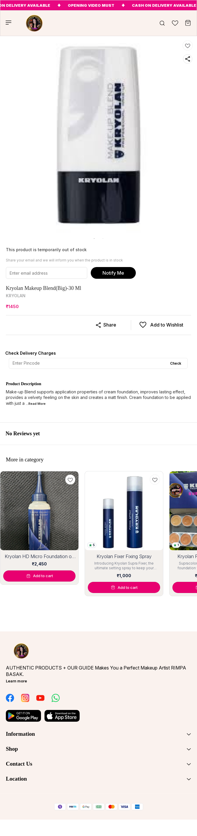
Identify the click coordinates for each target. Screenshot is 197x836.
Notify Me (113, 273)
